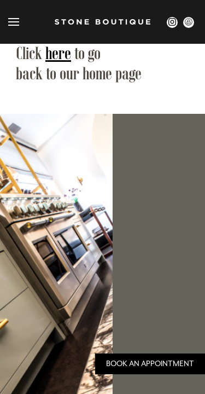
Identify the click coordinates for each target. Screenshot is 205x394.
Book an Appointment (150, 364)
